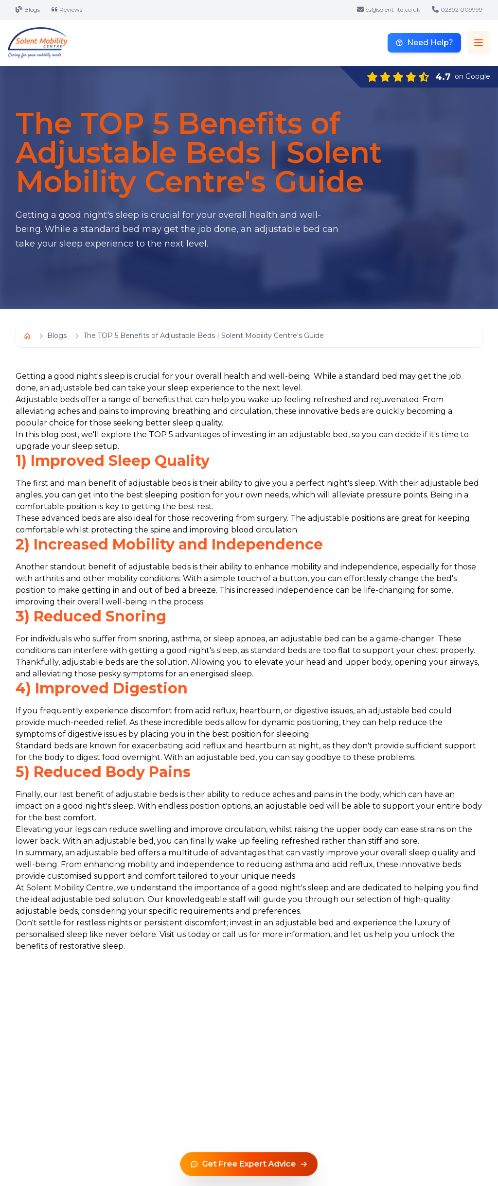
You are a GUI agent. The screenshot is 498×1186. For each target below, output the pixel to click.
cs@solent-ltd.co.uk (388, 9)
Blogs (28, 9)
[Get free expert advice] (249, 1164)
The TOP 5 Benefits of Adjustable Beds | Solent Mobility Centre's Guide (203, 335)
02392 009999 (457, 9)
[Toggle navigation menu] (478, 42)
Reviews (67, 9)
